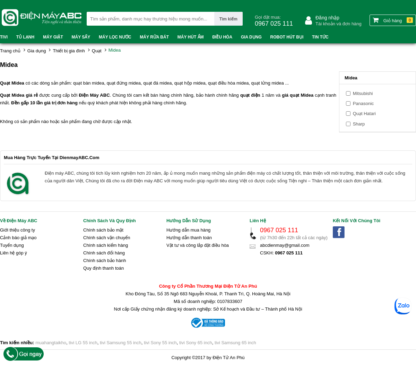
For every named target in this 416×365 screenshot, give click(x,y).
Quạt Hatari (364, 113)
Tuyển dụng (12, 245)
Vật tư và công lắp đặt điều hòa (197, 245)
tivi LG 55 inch (83, 342)
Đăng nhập (327, 17)
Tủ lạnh (25, 37)
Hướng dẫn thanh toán (189, 237)
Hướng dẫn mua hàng (188, 230)
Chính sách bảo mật (103, 230)
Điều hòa (222, 37)
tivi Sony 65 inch (195, 342)
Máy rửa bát (154, 37)
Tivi (4, 37)
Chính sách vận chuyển (106, 237)
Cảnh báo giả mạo (18, 237)
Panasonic (363, 103)
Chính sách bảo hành (104, 260)
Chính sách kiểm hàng (105, 245)
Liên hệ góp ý (13, 252)
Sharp (359, 124)
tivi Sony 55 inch (160, 342)
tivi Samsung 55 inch (120, 342)
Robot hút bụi (287, 37)
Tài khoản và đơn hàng (338, 23)
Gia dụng (251, 37)
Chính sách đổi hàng (104, 252)
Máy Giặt (53, 37)
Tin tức (320, 37)
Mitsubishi (363, 93)
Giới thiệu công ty (17, 230)
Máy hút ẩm (190, 37)
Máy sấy (81, 37)
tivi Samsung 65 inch (235, 342)
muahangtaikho (50, 342)
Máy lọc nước (115, 37)
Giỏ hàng (393, 20)
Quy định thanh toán (103, 268)
